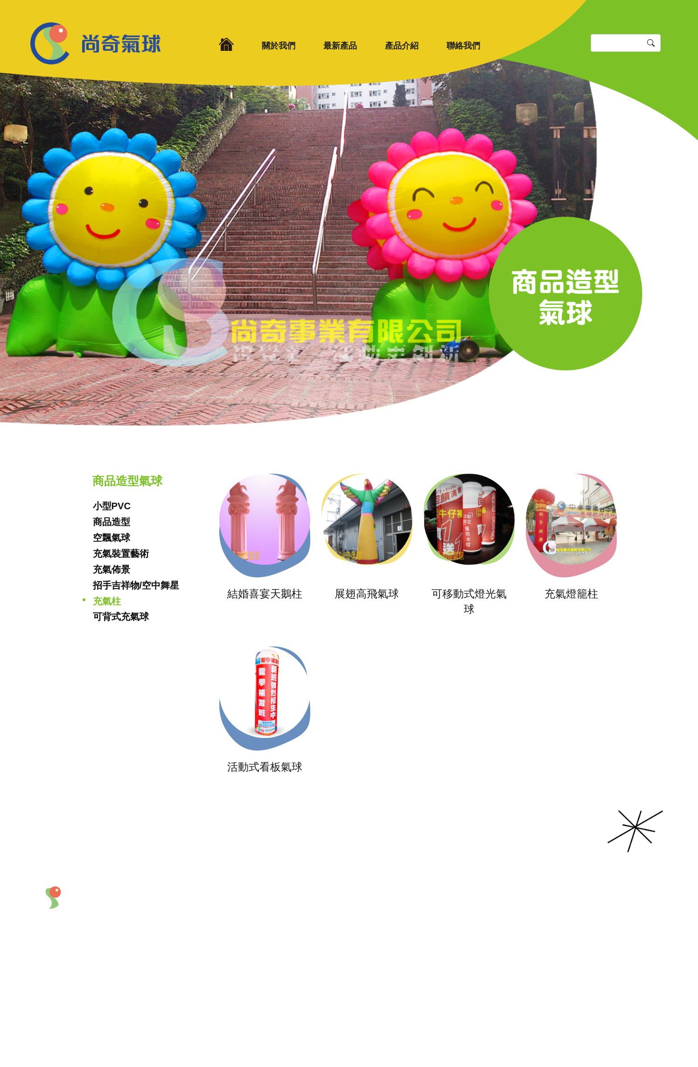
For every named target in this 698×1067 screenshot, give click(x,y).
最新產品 (340, 46)
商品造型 (111, 522)
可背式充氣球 (121, 616)
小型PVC (112, 506)
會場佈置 (381, 943)
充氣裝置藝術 (121, 553)
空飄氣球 (111, 538)
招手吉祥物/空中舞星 (136, 585)
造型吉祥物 (439, 915)
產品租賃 (435, 929)
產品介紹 (402, 46)
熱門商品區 (439, 943)
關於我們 (278, 46)
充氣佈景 (111, 569)
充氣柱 (107, 601)
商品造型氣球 (388, 915)
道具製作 (381, 956)
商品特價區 (439, 956)
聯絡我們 (463, 46)
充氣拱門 (381, 929)
